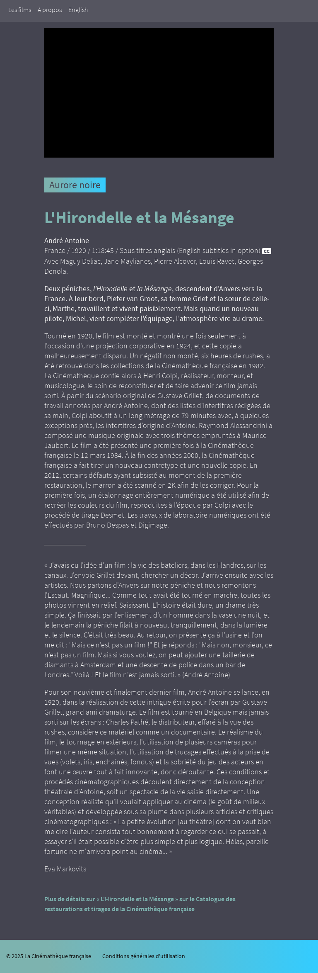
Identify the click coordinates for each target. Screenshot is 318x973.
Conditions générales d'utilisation (143, 956)
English (78, 9)
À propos (50, 9)
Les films (19, 9)
